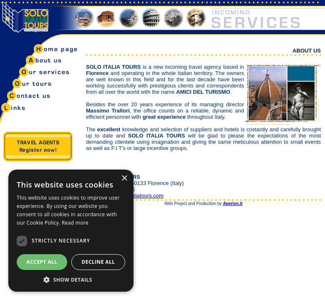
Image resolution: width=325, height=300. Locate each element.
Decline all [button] (98, 261)
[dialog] (71, 231)
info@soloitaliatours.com (134, 195)
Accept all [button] (42, 261)
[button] (71, 279)
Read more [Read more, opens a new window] (75, 222)
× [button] (124, 178)
